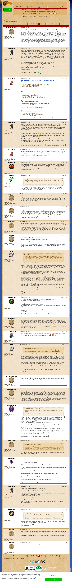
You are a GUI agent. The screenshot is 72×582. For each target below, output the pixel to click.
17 (46, 23)
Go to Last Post (55, 23)
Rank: (6, 36)
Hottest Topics (42, 16)
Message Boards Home (9, 19)
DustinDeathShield (11, 28)
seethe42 (11, 175)
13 (36, 23)
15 (41, 23)
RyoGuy (11, 530)
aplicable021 (11, 194)
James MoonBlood (11, 405)
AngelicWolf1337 (11, 297)
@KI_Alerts (49, 9)
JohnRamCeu (11, 48)
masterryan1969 (11, 162)
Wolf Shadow (11, 207)
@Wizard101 (42, 9)
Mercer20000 (11, 222)
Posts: (6, 38)
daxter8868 (11, 318)
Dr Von (11, 251)
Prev (14, 23)
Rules (48, 16)
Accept (53, 579)
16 (44, 23)
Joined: (6, 37)
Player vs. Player (20, 19)
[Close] (69, 577)
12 (33, 23)
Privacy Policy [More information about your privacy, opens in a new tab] (33, 578)
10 (28, 23)
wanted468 (11, 509)
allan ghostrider (11, 389)
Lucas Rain (11, 78)
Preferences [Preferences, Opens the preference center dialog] (53, 575)
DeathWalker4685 (11, 376)
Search (25, 16)
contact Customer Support (49, 11)
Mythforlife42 (11, 441)
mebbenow (11, 235)
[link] (21, 568)
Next (50, 23)
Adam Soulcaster (11, 332)
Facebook (56, 9)
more (62, 178)
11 (31, 23)
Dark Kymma (11, 458)
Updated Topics (32, 16)
